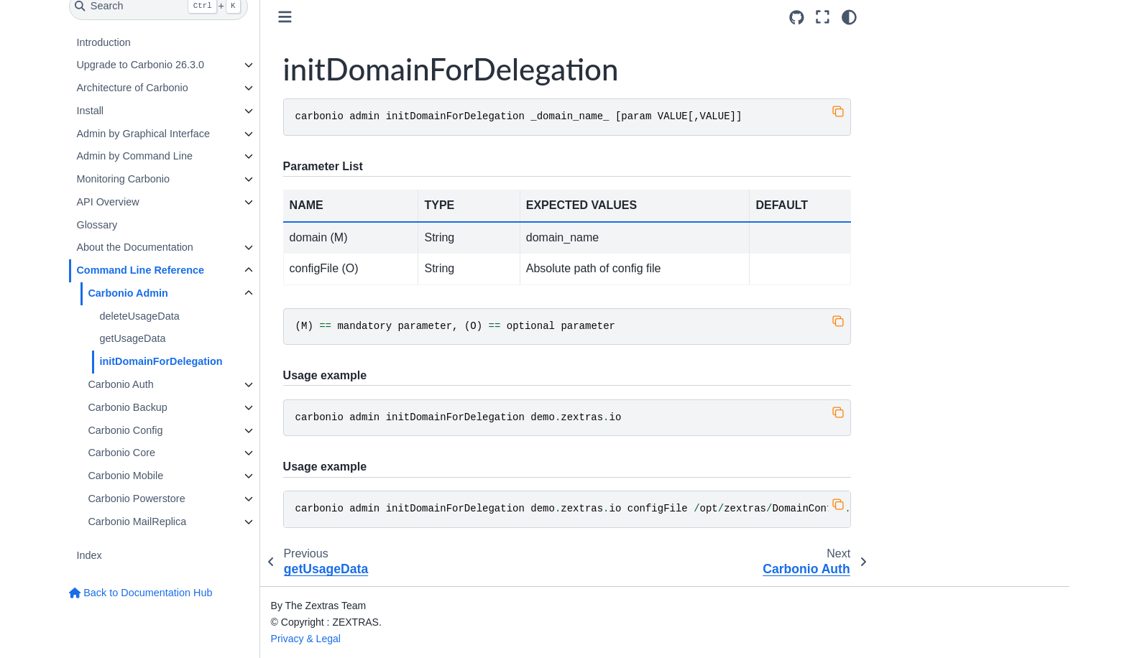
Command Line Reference (140, 270)
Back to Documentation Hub (140, 592)
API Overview (107, 202)
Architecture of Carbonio (132, 87)
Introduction (103, 42)
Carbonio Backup (127, 407)
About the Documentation (134, 247)
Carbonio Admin (127, 293)
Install (90, 110)
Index (88, 555)
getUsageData (132, 338)
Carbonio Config (125, 430)
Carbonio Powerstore (136, 498)
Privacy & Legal (306, 638)
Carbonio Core (121, 452)
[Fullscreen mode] (822, 17)
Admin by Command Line (134, 156)
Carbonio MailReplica (137, 521)
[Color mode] (849, 17)
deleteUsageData (139, 316)
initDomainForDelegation (160, 361)
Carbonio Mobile (125, 475)
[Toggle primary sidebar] (285, 17)
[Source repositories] (796, 17)
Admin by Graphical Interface (143, 133)
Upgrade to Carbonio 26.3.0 (140, 64)
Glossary (96, 225)
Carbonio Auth (120, 384)
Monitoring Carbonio (123, 179)
